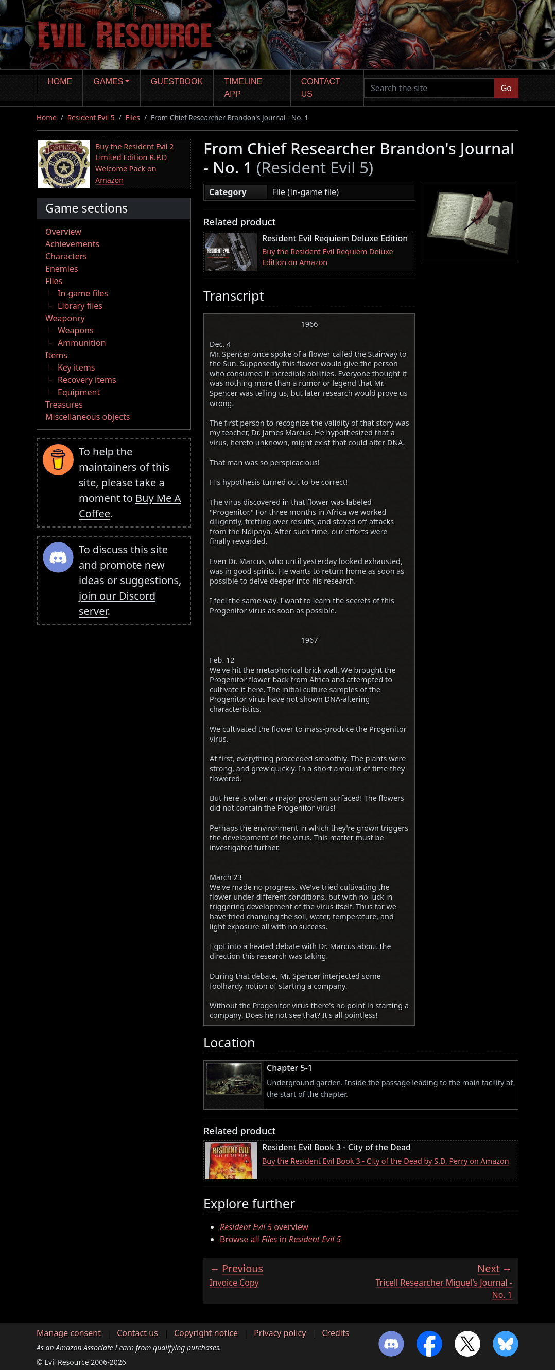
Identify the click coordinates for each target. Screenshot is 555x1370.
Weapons (76, 330)
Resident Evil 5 (91, 117)
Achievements (72, 244)
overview (264, 1227)
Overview (63, 231)
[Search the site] (429, 88)
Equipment (79, 392)
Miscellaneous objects (87, 417)
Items (56, 355)
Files (133, 117)
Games (109, 81)
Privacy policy (280, 1333)
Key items (76, 367)
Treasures (64, 404)
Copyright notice (206, 1333)
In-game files (83, 293)
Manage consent (69, 1333)
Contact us (320, 87)
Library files (80, 305)
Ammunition (82, 342)
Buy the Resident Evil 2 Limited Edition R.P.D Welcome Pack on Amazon (134, 163)
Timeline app (243, 87)
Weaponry (65, 318)
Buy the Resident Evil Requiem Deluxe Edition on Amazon (327, 257)
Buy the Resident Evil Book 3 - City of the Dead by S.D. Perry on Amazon (385, 1161)
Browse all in (280, 1239)
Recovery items (87, 379)
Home (59, 81)
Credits (335, 1333)
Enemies (61, 268)
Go (506, 88)
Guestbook (177, 81)
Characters (66, 256)
